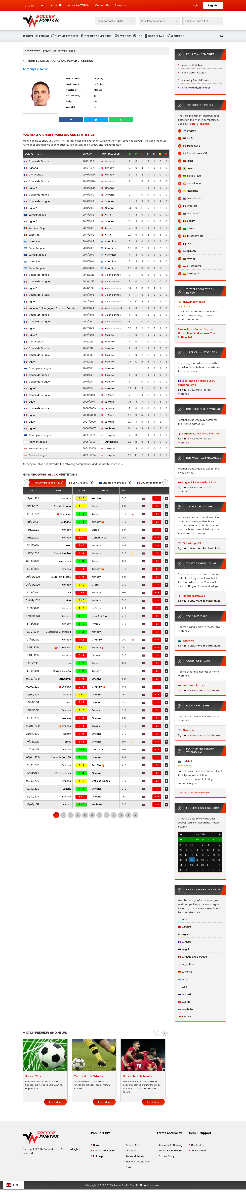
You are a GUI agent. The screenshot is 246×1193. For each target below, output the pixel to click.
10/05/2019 (33, 710)
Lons (68, 663)
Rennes (66, 796)
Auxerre (107, 335)
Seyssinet (64, 514)
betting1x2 (188, 273)
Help (139, 36)
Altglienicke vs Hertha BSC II (199, 482)
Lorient (67, 788)
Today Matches (135, 1156)
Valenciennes (111, 275)
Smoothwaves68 (192, 153)
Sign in (182, 390)
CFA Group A (33, 341)
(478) (47, 482)
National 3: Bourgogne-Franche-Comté (49, 308)
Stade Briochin (62, 553)
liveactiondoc (190, 198)
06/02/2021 (32, 514)
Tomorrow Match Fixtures (195, 87)
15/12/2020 (33, 537)
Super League (34, 248)
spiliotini (187, 251)
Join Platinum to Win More (194, 792)
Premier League (35, 441)
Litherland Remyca (191, 596)
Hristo (186, 228)
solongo (187, 258)
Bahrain (184, 1017)
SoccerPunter (32, 50)
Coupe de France (36, 161)
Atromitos (108, 241)
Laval (68, 592)
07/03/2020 (33, 616)
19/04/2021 (33, 506)
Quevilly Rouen (62, 506)
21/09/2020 (32, 592)
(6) (81, 482)
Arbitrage (177, 36)
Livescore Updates (191, 65)
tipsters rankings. (199, 124)
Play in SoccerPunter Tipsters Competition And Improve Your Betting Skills (197, 333)
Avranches (64, 561)
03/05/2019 (32, 718)
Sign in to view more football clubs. (199, 548)
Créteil (96, 584)
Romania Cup (34, 228)
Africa (183, 919)
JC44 (185, 243)
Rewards (120, 5)
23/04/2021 (32, 498)
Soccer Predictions (104, 1150)
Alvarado (186, 730)
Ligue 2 (30, 188)
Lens (68, 702)
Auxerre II (108, 341)
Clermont (97, 749)
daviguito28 (189, 176)
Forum (129, 1167)
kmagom (188, 191)
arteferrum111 (190, 266)
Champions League (38, 368)
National (31, 168)
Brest (68, 741)
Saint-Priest (62, 647)
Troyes (96, 726)
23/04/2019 (32, 734)
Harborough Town (191, 685)
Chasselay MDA (62, 671)
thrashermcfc (190, 236)
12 (135, 815)
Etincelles (186, 640)
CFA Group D (34, 174)
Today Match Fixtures (193, 72)
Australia (185, 994)
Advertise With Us (78, 5)
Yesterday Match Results (195, 80)
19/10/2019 (33, 671)
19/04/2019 (33, 741)
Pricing (44, 36)
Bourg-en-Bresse (61, 577)
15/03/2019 (33, 773)
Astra (106, 214)
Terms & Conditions (170, 1150)
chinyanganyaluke (191, 302)
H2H (157, 498)
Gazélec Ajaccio (101, 781)
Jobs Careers (198, 1150)
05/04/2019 (33, 757)
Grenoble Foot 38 (61, 757)
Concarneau (99, 537)
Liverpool (108, 435)
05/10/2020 (32, 569)
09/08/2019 (33, 679)
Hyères (96, 624)
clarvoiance (189, 183)
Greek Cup (32, 241)
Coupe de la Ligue (37, 201)
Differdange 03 (189, 543)
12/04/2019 (33, 749)
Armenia (185, 971)
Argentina (186, 964)
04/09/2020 (33, 600)
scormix (187, 131)
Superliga (31, 234)
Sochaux (108, 428)
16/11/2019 (32, 663)
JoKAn (186, 168)
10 (121, 815)
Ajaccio (66, 718)
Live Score (131, 1150)
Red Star (97, 498)
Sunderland (109, 441)
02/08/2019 (32, 686)
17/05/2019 (33, 702)
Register (213, 5)
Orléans (107, 188)
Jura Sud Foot (100, 616)
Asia (182, 986)
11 (128, 815)
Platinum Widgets (66, 36)
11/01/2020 (33, 624)
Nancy (67, 694)
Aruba (183, 979)
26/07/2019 (32, 694)
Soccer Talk (156, 36)
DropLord (187, 206)
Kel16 (185, 138)
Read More (55, 1102)
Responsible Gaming (170, 1145)
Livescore (124, 36)
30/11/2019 (33, 647)
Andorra (184, 941)
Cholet (67, 545)
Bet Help (98, 1156)
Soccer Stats (133, 1145)
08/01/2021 (33, 522)
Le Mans (107, 395)
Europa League (35, 214)
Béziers (96, 710)
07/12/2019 (33, 639)
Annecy (107, 161)
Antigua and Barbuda (192, 956)
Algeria (184, 934)
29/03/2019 (32, 765)
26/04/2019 (33, 726)
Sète (68, 600)
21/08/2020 (32, 608)
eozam (186, 221)
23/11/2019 (33, 655)
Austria (184, 1001)
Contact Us (102, 5)
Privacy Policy (166, 1156)
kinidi (185, 161)
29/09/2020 (33, 577)
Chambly (97, 639)
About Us (56, 5)
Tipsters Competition (98, 36)
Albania (184, 926)
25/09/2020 (33, 584)
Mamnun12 (189, 213)
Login (195, 5)
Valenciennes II (111, 308)
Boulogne (65, 522)
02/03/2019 (32, 788)
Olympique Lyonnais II (58, 631)
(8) (152, 482)
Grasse (96, 655)
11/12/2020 (33, 545)
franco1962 (189, 146)
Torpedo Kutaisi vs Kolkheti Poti (201, 433)
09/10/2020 (32, 561)
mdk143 (185, 761)
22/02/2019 (32, 804)
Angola (184, 949)
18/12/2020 (33, 529)
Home (29, 36)
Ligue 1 (30, 301)
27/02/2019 (32, 796)
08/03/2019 (32, 781)
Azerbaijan (186, 1009)
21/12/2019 (33, 631)
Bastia (95, 529)
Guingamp (64, 679)
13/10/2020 (33, 553)
